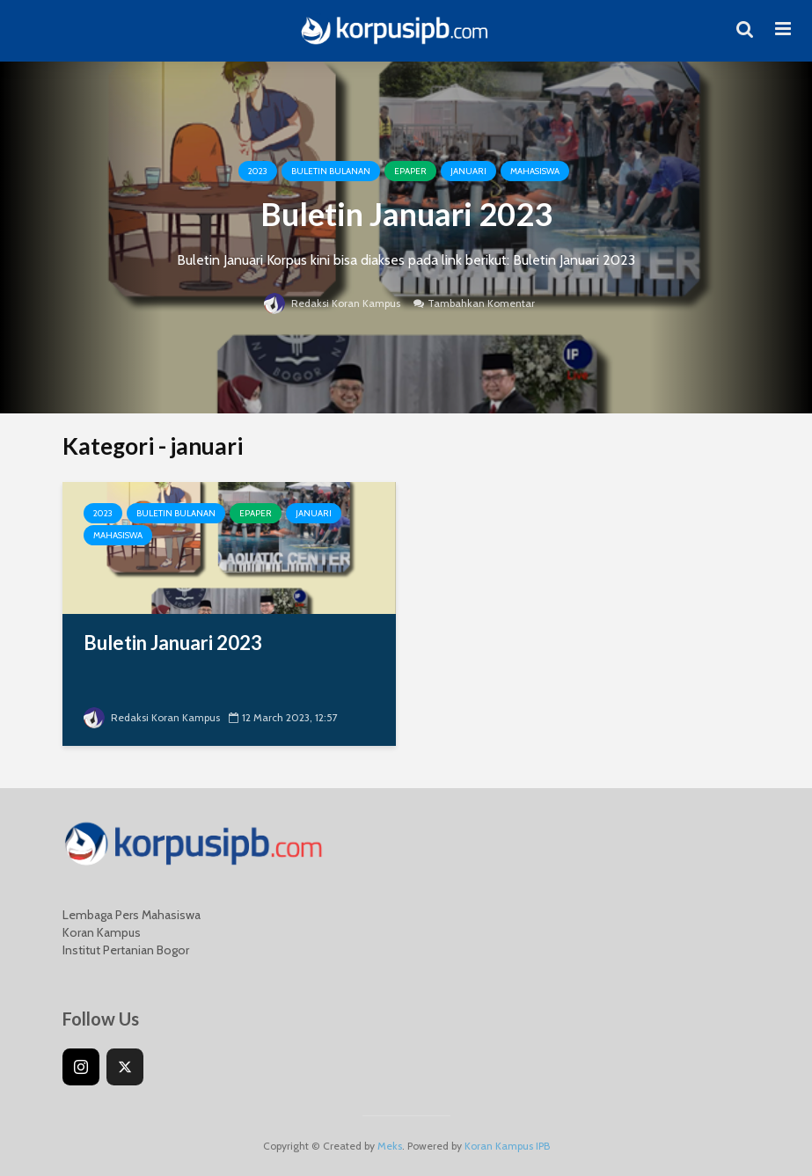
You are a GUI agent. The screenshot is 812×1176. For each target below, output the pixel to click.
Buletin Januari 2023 (406, 213)
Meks (389, 1145)
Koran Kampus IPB (507, 1145)
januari (468, 171)
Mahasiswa (535, 171)
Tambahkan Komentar (481, 303)
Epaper (410, 171)
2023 (257, 171)
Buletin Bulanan (330, 171)
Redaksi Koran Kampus (332, 303)
